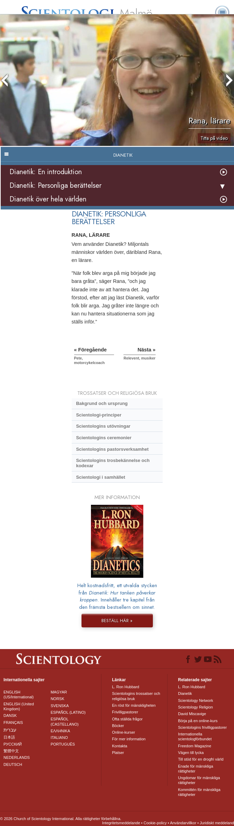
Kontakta (119, 746)
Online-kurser (123, 732)
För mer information (129, 739)
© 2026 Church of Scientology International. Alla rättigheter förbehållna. (60, 819)
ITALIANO (59, 737)
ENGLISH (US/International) (18, 694)
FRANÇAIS (13, 722)
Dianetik (185, 693)
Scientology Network (195, 700)
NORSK (57, 699)
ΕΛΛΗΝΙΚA (60, 731)
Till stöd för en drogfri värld (201, 759)
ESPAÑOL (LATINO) (68, 712)
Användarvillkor (183, 823)
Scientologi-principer (98, 415)
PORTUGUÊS (63, 744)
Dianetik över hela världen (47, 199)
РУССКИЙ (12, 744)
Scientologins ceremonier (103, 437)
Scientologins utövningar (103, 426)
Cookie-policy (154, 823)
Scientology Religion (195, 707)
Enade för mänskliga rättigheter (195, 768)
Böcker (118, 726)
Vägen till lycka (191, 752)
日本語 (9, 737)
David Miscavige (192, 714)
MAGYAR (59, 692)
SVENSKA (60, 706)
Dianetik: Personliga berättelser (55, 185)
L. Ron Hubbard (125, 687)
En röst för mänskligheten (134, 705)
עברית (9, 730)
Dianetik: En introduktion (45, 172)
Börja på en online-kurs (198, 721)
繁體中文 (11, 751)
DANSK (10, 715)
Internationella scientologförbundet (195, 736)
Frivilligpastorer (125, 712)
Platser (118, 752)
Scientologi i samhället (100, 477)
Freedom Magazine (194, 746)
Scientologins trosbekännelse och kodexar (112, 463)
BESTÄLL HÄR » (117, 620)
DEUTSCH (12, 764)
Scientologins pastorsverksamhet (112, 449)
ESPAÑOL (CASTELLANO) (65, 721)
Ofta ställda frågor (127, 719)
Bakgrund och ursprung (102, 403)
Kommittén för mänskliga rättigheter (199, 792)
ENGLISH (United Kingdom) (18, 706)
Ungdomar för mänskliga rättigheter (199, 780)
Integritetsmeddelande (121, 823)
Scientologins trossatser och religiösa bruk (136, 695)
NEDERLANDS (16, 757)
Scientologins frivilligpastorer (202, 727)
